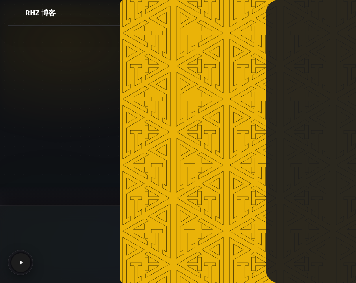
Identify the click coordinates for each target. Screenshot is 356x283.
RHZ (162, 229)
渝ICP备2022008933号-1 (179, 265)
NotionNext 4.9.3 (193, 220)
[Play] (20, 262)
